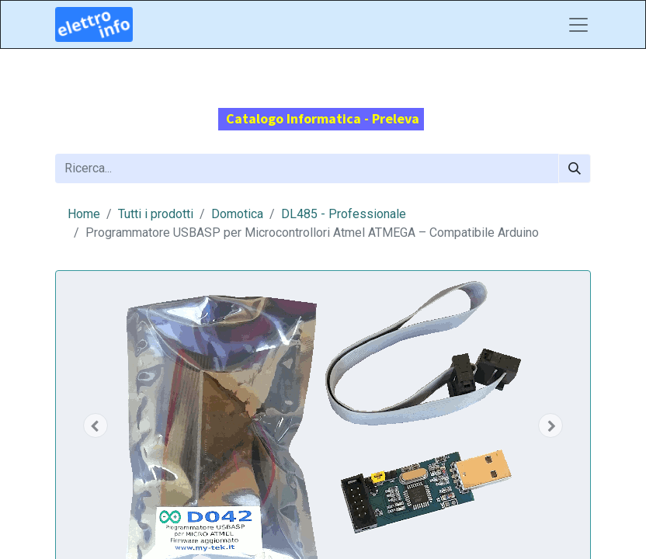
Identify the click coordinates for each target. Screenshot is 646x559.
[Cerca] (574, 168)
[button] (95, 425)
